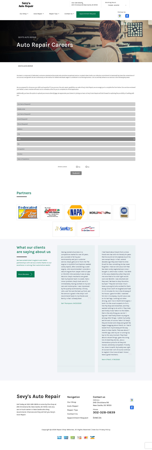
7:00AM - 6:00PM (113, 5)
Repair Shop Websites (65, 430)
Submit (76, 173)
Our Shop (23, 14)
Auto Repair (38, 14)
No (88, 167)
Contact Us (68, 14)
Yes (79, 167)
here (56, 93)
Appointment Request (88, 14)
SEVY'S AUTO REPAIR (27, 37)
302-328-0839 (76, 3)
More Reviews (25, 274)
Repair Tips (53, 14)
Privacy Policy (104, 430)
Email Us (97, 418)
